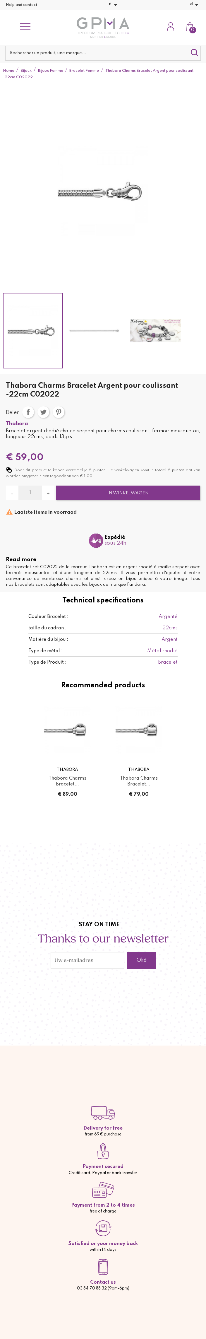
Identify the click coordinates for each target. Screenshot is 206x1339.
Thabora (17, 423)
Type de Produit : (47, 662)
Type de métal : (45, 651)
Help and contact (21, 5)
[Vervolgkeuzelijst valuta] (114, 4)
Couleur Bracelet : (48, 616)
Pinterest (58, 412)
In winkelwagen (128, 493)
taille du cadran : (47, 628)
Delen (28, 412)
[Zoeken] (103, 53)
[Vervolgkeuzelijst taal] (195, 4)
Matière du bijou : (48, 639)
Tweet (43, 412)
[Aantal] (30, 493)
